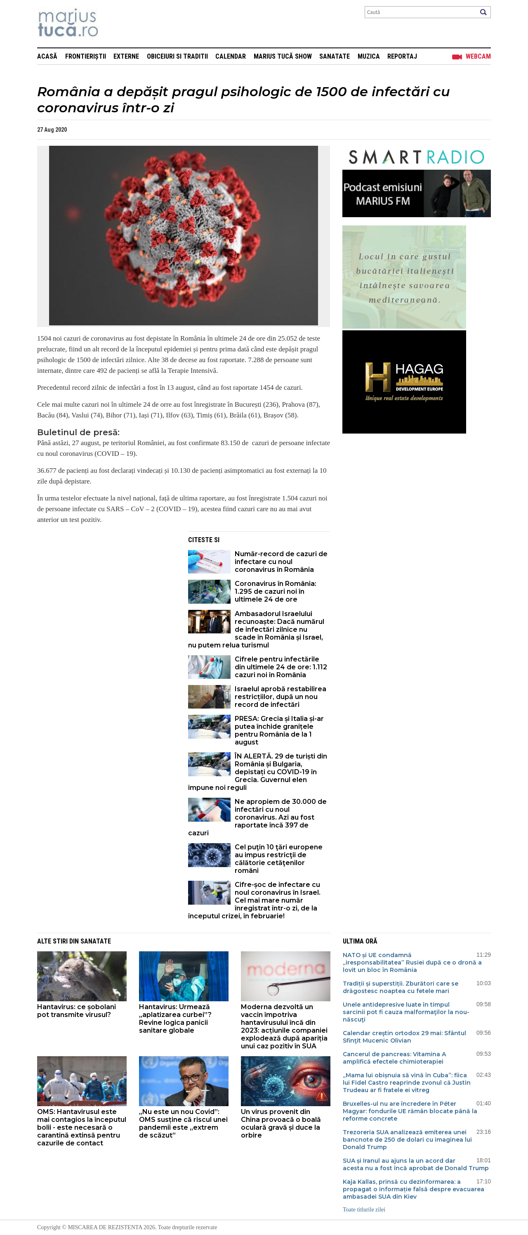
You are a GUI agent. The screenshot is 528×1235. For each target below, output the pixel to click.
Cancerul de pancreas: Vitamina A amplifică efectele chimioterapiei (394, 1057)
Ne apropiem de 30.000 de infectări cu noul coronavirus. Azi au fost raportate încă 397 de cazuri (257, 817)
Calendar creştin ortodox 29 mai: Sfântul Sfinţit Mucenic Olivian (404, 1036)
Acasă (47, 56)
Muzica (369, 56)
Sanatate (334, 56)
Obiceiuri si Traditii (177, 56)
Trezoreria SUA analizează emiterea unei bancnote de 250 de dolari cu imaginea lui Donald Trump (407, 1139)
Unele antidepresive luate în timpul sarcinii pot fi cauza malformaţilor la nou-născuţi (406, 1012)
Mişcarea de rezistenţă (112, 23)
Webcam (478, 56)
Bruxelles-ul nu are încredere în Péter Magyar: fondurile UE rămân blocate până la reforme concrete (410, 1111)
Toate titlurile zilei (364, 1210)
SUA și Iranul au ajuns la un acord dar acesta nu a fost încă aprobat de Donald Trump (416, 1164)
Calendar (230, 56)
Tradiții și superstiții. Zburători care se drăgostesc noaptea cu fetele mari (400, 987)
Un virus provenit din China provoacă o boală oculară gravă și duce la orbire (281, 1123)
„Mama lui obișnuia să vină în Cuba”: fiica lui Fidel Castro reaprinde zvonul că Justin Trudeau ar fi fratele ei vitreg (407, 1082)
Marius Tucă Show (283, 56)
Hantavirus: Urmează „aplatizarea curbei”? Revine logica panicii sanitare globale (175, 1018)
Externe (126, 56)
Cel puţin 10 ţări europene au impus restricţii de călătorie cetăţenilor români (279, 859)
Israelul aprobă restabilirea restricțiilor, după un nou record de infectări (280, 697)
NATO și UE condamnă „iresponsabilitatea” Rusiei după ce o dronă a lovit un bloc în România (412, 962)
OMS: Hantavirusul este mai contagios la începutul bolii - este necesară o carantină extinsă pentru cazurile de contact (81, 1127)
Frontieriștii (85, 56)
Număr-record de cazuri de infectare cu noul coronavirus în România (281, 562)
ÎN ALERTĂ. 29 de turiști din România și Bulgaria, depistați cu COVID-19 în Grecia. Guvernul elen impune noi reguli (257, 772)
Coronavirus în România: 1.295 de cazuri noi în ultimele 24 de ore (275, 591)
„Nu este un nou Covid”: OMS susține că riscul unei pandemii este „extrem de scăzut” (183, 1123)
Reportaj (402, 56)
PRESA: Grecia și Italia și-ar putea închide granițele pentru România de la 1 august (279, 730)
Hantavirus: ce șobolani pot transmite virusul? (76, 1011)
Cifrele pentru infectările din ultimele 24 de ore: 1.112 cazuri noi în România (281, 667)
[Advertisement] (106, 589)
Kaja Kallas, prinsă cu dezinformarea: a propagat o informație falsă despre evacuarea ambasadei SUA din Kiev (413, 1189)
